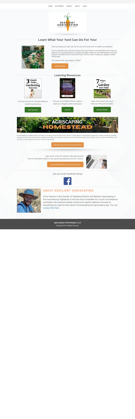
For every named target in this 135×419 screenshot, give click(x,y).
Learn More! (60, 66)
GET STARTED (59, 6)
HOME (50, 6)
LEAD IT (77, 6)
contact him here (51, 208)
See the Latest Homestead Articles (67, 145)
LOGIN (85, 6)
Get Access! (33, 110)
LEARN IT (69, 6)
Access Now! (102, 109)
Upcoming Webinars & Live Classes (65, 164)
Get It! (67, 109)
